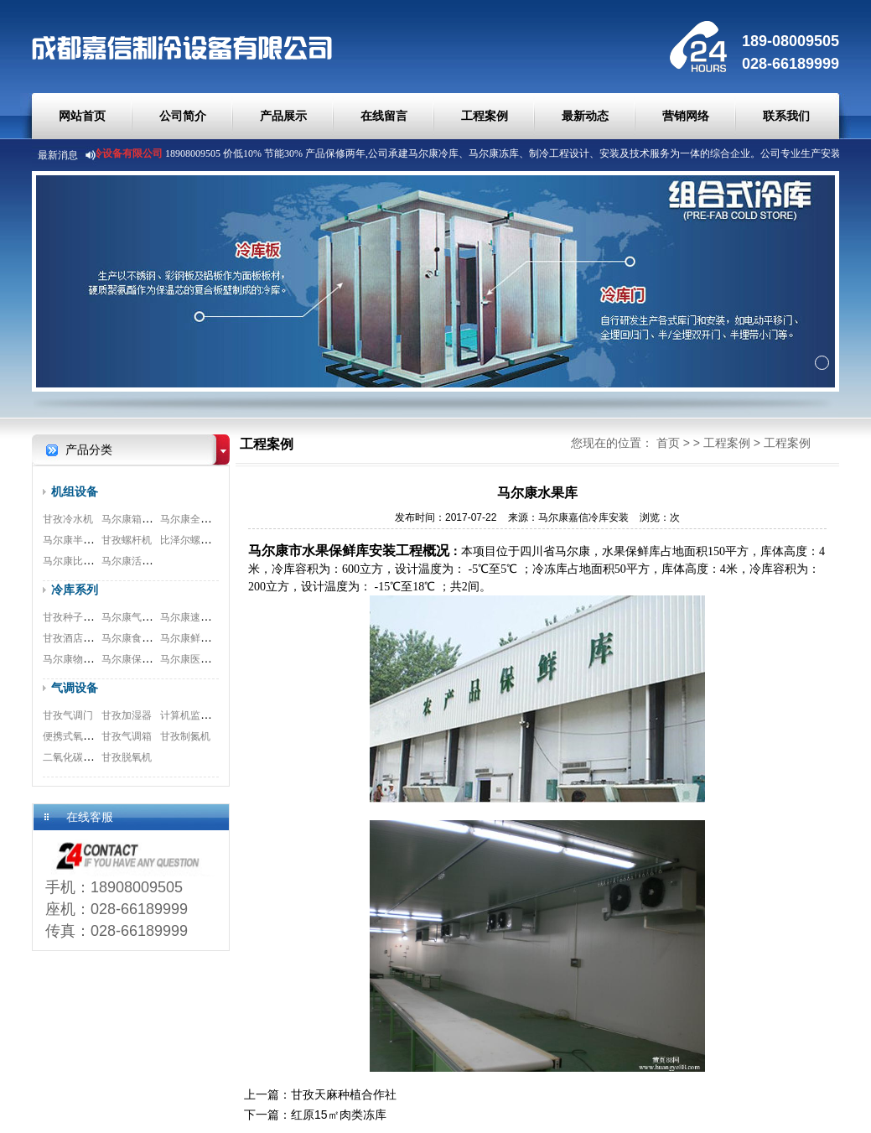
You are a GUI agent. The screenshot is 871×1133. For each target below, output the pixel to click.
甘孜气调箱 (126, 736)
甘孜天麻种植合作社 (344, 1094)
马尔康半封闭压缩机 (88, 540)
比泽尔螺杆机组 (195, 540)
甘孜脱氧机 (126, 757)
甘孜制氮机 (185, 736)
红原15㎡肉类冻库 (338, 1114)
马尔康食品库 (131, 638)
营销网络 (685, 115)
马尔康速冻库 (190, 617)
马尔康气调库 (131, 617)
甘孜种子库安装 (78, 617)
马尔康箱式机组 (136, 519)
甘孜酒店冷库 (73, 638)
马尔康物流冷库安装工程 (98, 659)
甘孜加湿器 (126, 715)
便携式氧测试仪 (78, 736)
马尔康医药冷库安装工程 (215, 659)
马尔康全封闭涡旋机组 (210, 519)
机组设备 (74, 491)
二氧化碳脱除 (73, 757)
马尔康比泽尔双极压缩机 (98, 561)
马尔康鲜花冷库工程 (205, 638)
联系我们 (786, 115)
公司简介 (182, 115)
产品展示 (283, 115)
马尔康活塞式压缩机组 (151, 561)
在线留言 (383, 115)
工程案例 (484, 115)
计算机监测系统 (195, 715)
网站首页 (82, 115)
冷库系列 (74, 589)
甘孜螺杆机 (126, 540)
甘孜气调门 (68, 715)
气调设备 (74, 687)
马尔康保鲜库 (131, 659)
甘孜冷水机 (68, 519)
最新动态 (585, 115)
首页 (668, 443)
